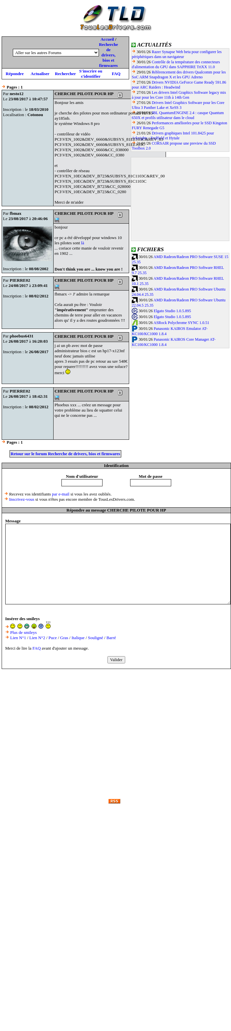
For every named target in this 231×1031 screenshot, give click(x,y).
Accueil (107, 39)
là (82, 242)
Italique (78, 637)
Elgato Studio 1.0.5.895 (172, 311)
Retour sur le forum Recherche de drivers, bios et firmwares (65, 453)
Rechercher (65, 73)
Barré (111, 637)
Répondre (15, 73)
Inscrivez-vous (22, 499)
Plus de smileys (23, 632)
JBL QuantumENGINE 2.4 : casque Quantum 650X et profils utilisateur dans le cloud (178, 115)
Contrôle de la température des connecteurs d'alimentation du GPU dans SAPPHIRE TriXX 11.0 (176, 64)
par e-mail (60, 494)
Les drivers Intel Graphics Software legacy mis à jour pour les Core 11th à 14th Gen (179, 95)
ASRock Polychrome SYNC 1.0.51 (181, 322)
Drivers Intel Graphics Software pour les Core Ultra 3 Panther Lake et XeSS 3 (178, 105)
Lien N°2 (37, 637)
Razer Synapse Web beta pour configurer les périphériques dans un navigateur (176, 54)
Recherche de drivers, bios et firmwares (108, 55)
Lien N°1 (18, 637)
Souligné (95, 637)
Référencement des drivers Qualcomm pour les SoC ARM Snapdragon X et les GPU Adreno (179, 74)
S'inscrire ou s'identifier (90, 74)
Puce (53, 637)
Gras (64, 637)
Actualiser (40, 73)
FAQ (116, 73)
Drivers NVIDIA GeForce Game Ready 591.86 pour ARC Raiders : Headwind (179, 85)
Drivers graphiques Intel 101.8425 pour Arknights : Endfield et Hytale (173, 135)
